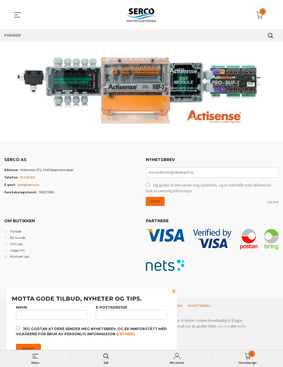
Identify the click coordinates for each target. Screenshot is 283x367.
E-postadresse (131, 311)
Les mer (273, 202)
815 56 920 (27, 177)
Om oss (16, 244)
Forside (15, 232)
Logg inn (17, 251)
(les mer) (125, 334)
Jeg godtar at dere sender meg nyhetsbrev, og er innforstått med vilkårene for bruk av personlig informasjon (208, 188)
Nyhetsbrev (199, 306)
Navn (51, 311)
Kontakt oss (19, 257)
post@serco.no (28, 184)
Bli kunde (17, 238)
